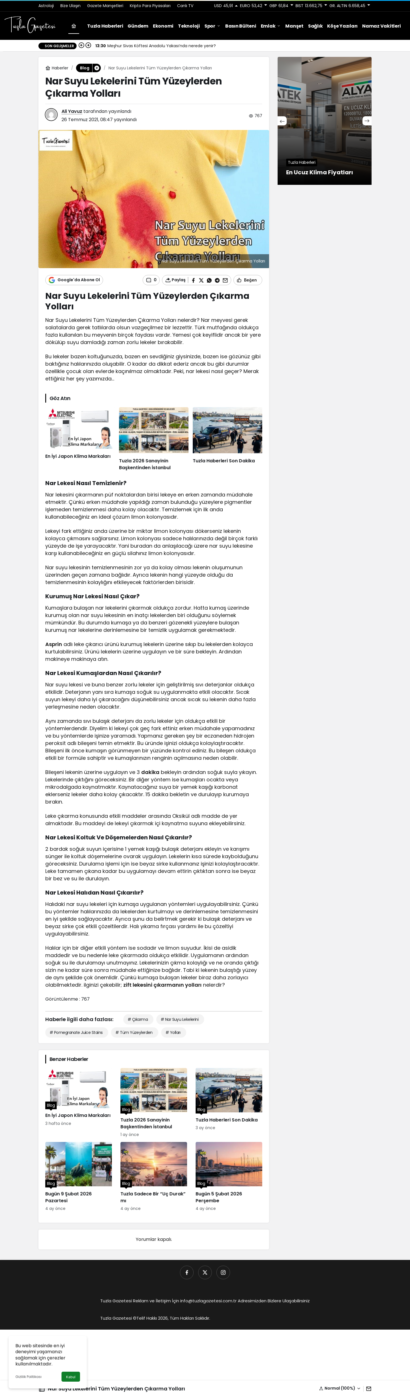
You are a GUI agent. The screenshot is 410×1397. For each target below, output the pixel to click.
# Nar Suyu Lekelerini (179, 1019)
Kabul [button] (70, 1377)
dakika (150, 772)
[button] (340, 1388)
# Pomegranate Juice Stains (76, 1032)
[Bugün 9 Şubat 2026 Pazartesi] (78, 1177)
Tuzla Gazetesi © (118, 1318)
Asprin (53, 644)
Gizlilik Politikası (28, 1376)
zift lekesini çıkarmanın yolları (162, 984)
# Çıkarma (138, 1019)
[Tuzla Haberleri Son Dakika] (227, 439)
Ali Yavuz (72, 111)
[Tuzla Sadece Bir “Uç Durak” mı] (153, 1177)
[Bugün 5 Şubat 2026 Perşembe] (229, 1177)
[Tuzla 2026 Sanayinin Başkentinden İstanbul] (153, 439)
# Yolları (173, 1032)
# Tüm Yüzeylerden (133, 1032)
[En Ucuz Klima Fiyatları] (325, 121)
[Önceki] (81, 45)
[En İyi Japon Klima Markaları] (80, 439)
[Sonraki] (88, 45)
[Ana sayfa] (73, 26)
